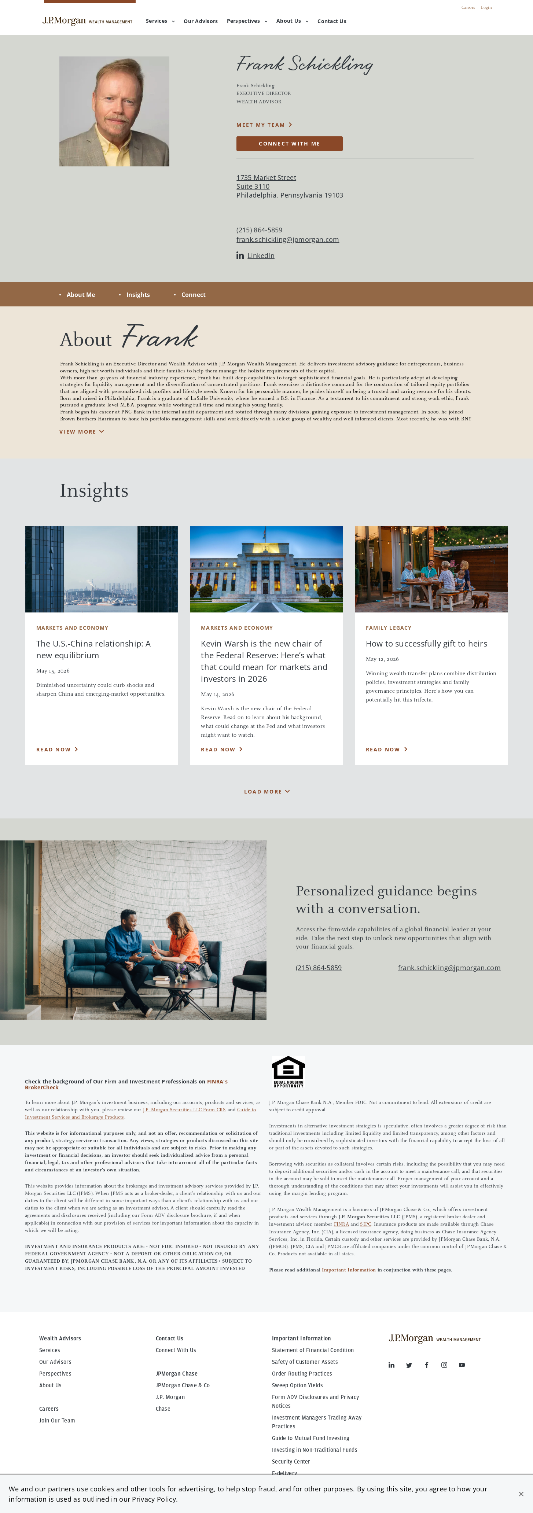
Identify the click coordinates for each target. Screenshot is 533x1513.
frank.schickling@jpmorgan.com (287, 239)
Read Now (53, 749)
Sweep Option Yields (297, 1385)
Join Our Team (57, 1421)
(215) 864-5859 (319, 967)
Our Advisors (55, 1362)
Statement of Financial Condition (313, 1350)
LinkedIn (255, 255)
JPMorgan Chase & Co (183, 1385)
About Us (292, 20)
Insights (138, 295)
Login (486, 7)
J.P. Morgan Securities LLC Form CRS (184, 1110)
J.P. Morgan (170, 1397)
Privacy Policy (154, 1499)
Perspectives (247, 20)
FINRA (341, 1224)
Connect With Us (176, 1350)
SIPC (365, 1224)
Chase (163, 1409)
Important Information (349, 1270)
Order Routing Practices (302, 1374)
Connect (193, 295)
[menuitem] (201, 22)
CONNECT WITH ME (289, 143)
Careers (468, 7)
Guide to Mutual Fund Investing (311, 1438)
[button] (521, 1494)
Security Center (291, 1462)
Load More (263, 791)
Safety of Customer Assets (305, 1362)
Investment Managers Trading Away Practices (316, 1422)
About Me (81, 295)
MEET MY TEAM (260, 124)
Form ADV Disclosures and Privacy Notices (315, 1401)
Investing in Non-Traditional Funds (314, 1450)
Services (160, 20)
